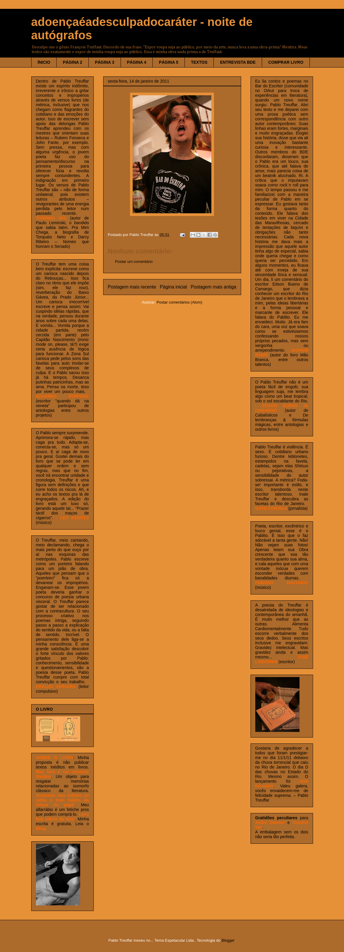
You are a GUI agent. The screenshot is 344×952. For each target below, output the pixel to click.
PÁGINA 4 (137, 62)
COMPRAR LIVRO (285, 62)
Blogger (228, 940)
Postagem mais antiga (213, 286)
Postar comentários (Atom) (179, 302)
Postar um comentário (134, 261)
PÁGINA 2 (72, 62)
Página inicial (173, 286)
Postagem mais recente (132, 286)
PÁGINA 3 (104, 62)
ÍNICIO (44, 62)
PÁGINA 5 (168, 62)
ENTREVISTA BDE (238, 62)
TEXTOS (199, 62)
